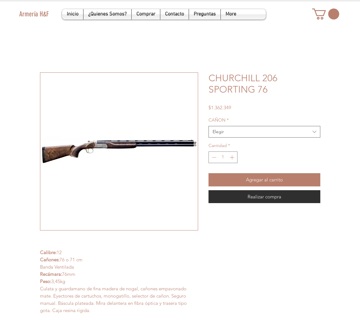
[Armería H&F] (51, 14)
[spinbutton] (223, 157)
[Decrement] (213, 157)
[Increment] (233, 157)
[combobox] (264, 132)
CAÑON (219, 120)
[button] (325, 14)
